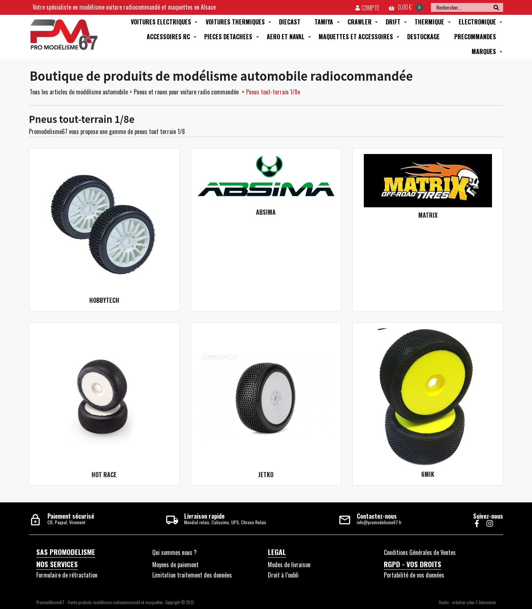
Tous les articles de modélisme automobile (79, 91)
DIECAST (289, 21)
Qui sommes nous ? (174, 552)
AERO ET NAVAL (286, 36)
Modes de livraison (289, 564)
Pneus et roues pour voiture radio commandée (187, 91)
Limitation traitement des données (192, 574)
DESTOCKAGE (423, 36)
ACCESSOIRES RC (168, 36)
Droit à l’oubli (283, 574)
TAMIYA (324, 21)
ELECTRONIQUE (477, 21)
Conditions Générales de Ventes (420, 552)
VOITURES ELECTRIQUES (161, 21)
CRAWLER (360, 21)
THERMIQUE (429, 21)
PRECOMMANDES (475, 36)
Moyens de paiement (175, 564)
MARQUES (484, 51)
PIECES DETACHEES (228, 36)
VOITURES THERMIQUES (235, 21)
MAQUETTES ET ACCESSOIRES (356, 36)
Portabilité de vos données (414, 574)
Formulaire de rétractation (66, 574)
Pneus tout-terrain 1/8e (273, 91)
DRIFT (393, 21)
